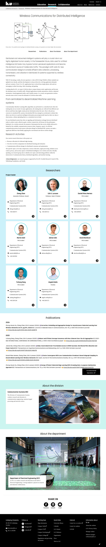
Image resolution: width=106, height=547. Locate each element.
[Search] (97, 2)
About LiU (79, 5)
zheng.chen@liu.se (15, 209)
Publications (43, 51)
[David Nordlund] (85, 260)
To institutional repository (91, 372)
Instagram (26, 527)
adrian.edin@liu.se (47, 253)
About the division (55, 51)
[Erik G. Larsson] (53, 216)
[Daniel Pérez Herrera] (85, 216)
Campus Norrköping (43, 532)
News (85, 5)
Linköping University (12, 8)
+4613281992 (13, 256)
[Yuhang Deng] (21, 305)
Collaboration (64, 4)
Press (55, 538)
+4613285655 (77, 211)
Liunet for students (75, 526)
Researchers (32, 51)
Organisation (57, 535)
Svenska (92, 2)
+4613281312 (45, 211)
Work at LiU (91, 5)
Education (41, 4)
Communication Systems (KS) (18, 206)
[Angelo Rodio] (53, 305)
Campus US (41, 529)
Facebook (26, 524)
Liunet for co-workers (75, 523)
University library (58, 523)
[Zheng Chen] (21, 216)
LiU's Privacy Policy (91, 528)
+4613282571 (13, 211)
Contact (98, 5)
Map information (42, 523)
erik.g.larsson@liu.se (47, 209)
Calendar (56, 526)
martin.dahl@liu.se (15, 253)
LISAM (72, 529)
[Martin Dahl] (21, 260)
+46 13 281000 (11, 530)
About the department (71, 51)
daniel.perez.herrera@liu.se (81, 209)
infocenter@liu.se (12, 528)
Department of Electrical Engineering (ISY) (16, 202)
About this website (91, 525)
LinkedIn (26, 530)
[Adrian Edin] (53, 260)
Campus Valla (41, 526)
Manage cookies (90, 531)
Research (52, 4)
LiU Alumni (57, 529)
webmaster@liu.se (91, 536)
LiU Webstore (57, 532)
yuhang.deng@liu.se (15, 297)
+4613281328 (13, 300)
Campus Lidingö (42, 535)
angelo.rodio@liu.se (47, 297)
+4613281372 (45, 300)
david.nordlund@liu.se (80, 253)
